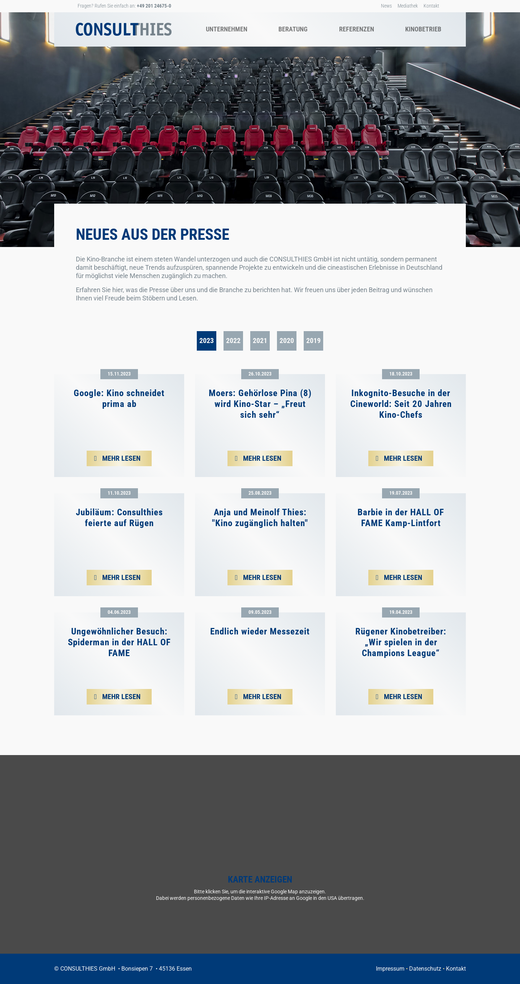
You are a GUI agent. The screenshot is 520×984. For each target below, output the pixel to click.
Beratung (293, 29)
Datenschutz (425, 968)
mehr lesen (120, 458)
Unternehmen (226, 29)
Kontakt (431, 6)
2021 (260, 340)
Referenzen (356, 29)
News (386, 6)
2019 (313, 340)
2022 (233, 340)
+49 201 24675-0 (154, 6)
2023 (206, 340)
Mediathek (408, 6)
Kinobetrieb (423, 29)
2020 (287, 340)
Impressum (390, 968)
